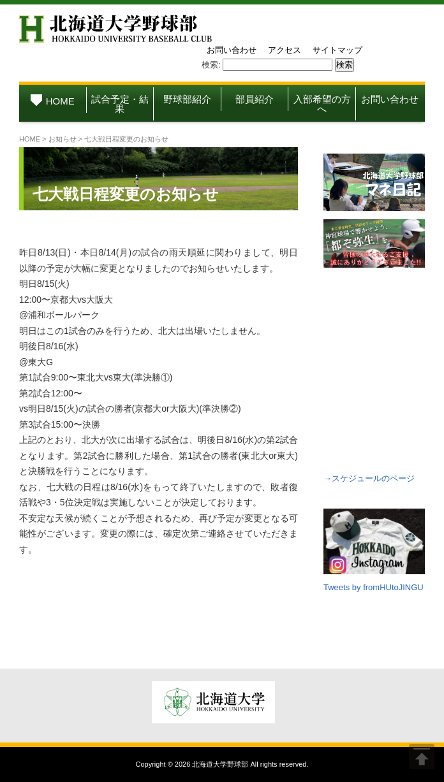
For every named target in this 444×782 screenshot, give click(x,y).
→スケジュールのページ (369, 478)
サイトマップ (337, 50)
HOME (53, 101)
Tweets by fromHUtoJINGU (373, 587)
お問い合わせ (231, 50)
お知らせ (62, 139)
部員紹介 (254, 99)
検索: (211, 64)
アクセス (284, 50)
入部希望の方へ (322, 104)
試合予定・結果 (120, 104)
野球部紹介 (187, 99)
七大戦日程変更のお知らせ (126, 194)
